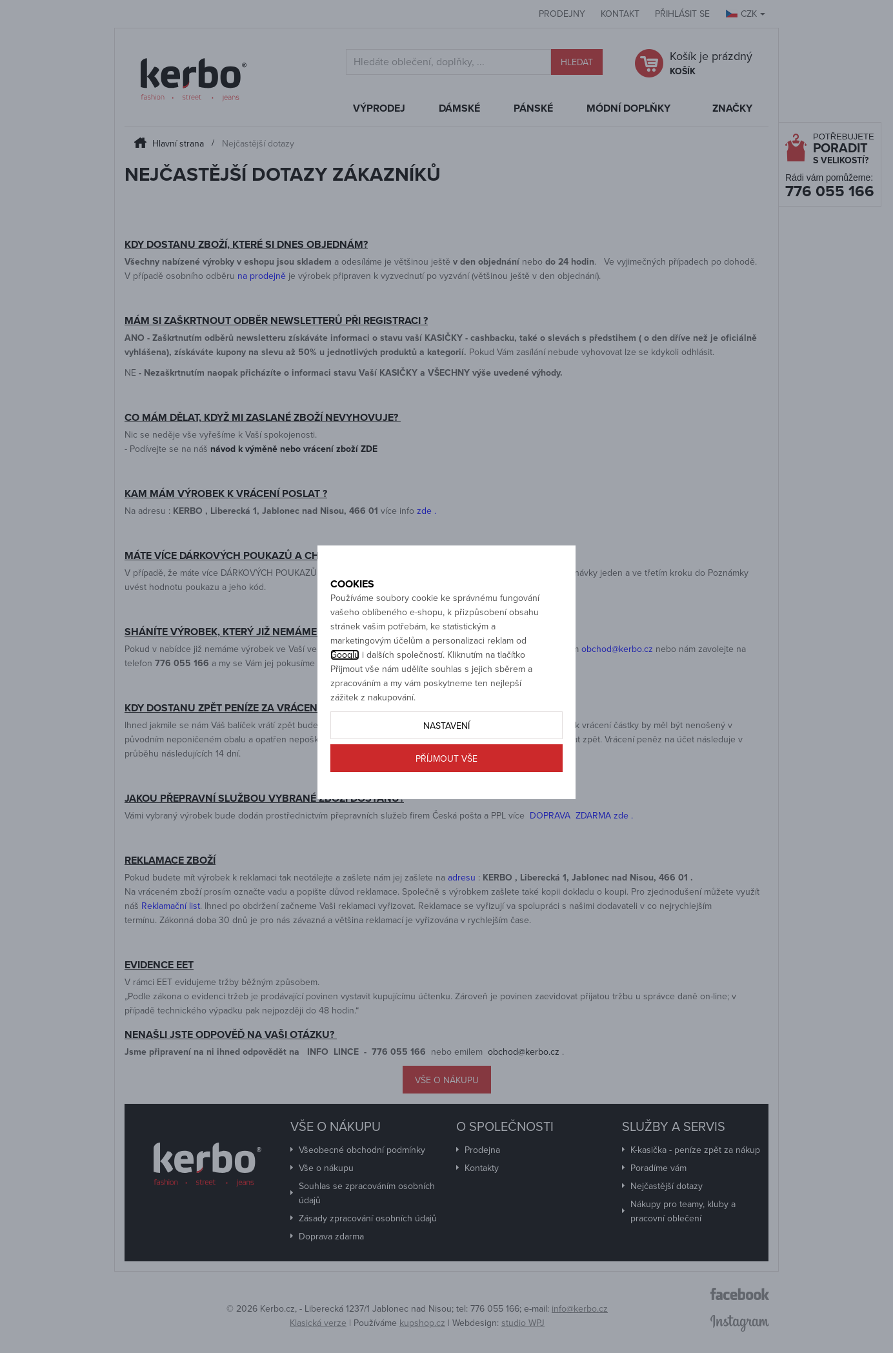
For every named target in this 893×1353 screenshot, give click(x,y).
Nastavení (446, 769)
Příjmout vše (446, 802)
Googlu (344, 698)
